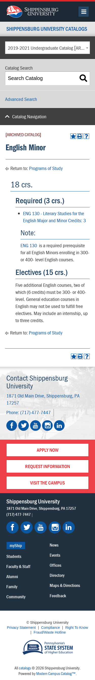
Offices (55, 565)
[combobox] (47, 47)
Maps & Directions (65, 585)
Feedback (58, 596)
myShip (16, 545)
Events (55, 555)
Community (15, 597)
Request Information (47, 466)
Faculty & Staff (18, 566)
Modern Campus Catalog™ (56, 673)
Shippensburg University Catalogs (46, 29)
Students (13, 556)
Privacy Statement (21, 628)
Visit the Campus (47, 482)
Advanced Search (21, 99)
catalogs (25, 667)
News (54, 545)
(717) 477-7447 (35, 412)
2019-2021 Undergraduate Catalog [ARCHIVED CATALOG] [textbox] (49, 48)
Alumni (12, 576)
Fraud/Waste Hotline (50, 632)
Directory (57, 575)
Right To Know (76, 628)
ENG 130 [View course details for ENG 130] (29, 245)
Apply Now (48, 450)
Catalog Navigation (29, 116)
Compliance (50, 628)
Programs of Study (46, 168)
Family (11, 586)
